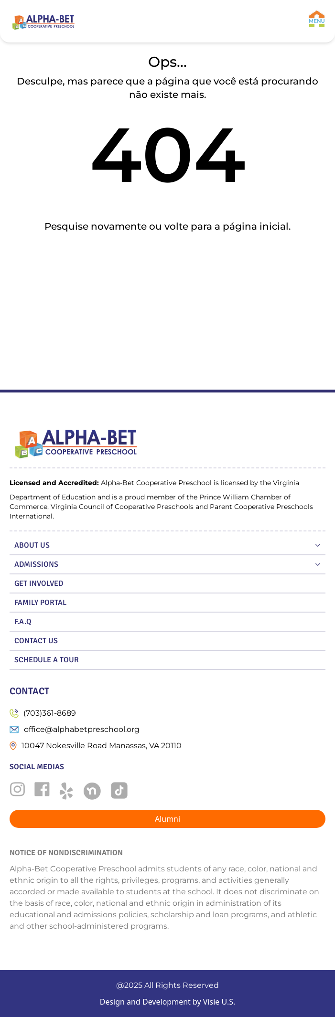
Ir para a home (167, 257)
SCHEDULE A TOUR (46, 660)
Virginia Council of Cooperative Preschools (122, 506)
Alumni (167, 819)
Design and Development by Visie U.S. (168, 1001)
